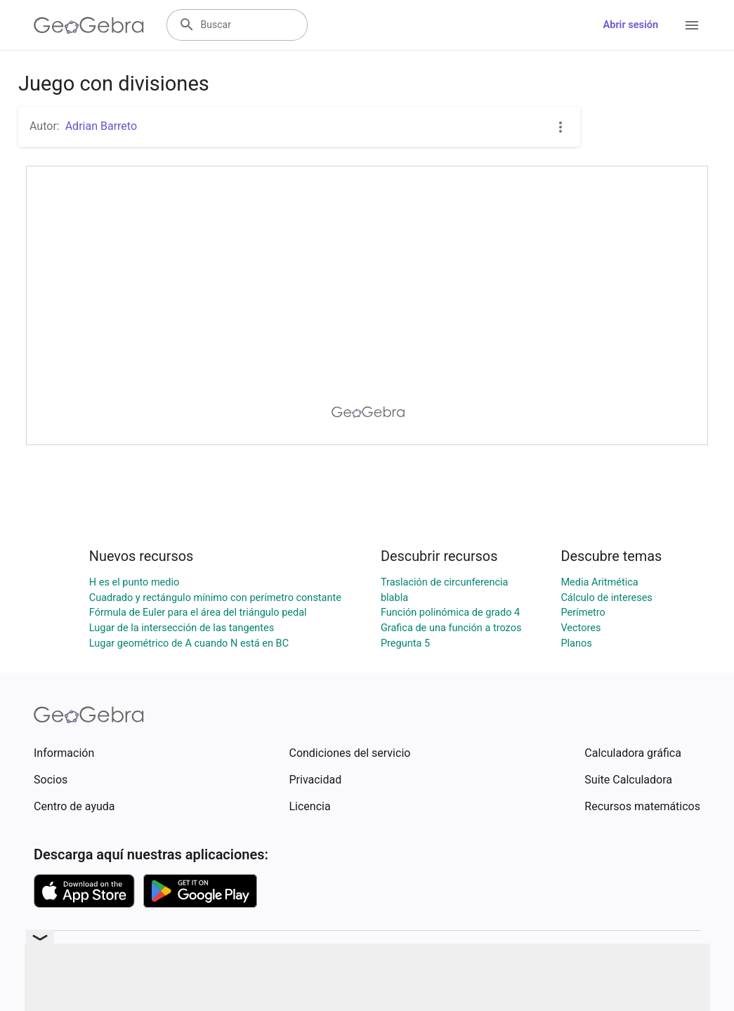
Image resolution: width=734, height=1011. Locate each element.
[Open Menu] (691, 25)
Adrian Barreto (101, 126)
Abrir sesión (630, 25)
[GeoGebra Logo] (89, 25)
